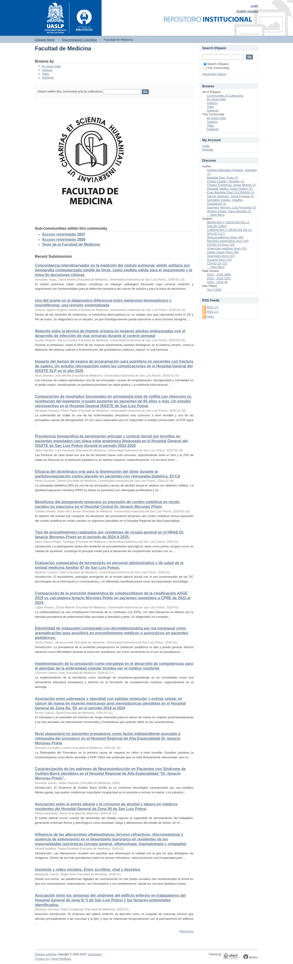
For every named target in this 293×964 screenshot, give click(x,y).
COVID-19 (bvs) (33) (221, 244)
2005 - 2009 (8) (217, 282)
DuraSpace (95, 954)
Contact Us (42, 958)
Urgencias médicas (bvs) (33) (227, 248)
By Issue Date (51, 66)
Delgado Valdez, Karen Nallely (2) (230, 188)
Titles (45, 74)
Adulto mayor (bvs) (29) (223, 252)
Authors (47, 70)
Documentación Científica (79, 39)
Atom (210, 316)
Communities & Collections (225, 95)
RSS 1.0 (212, 307)
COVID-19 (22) (217, 263)
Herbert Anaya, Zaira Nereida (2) (229, 211)
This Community (216, 68)
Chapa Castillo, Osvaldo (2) (225, 181)
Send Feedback (61, 958)
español (252, 11)
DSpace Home (45, 39)
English (242, 11)
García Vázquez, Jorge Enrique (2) (230, 196)
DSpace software (46, 954)
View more (186, 931)
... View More (216, 215)
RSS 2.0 (212, 311)
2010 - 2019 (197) (219, 278)
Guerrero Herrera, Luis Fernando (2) (231, 207)
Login (254, 6)
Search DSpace (216, 64)
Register (208, 149)
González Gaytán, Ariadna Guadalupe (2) (225, 201)
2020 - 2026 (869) (219, 274)
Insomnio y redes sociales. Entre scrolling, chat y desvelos (87, 870)
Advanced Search (214, 74)
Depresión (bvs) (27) (221, 256)
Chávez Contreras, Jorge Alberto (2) (231, 185)
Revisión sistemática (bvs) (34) (228, 241)
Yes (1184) (214, 289)
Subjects (48, 77)
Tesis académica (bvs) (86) (225, 237)
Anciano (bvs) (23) (219, 259)
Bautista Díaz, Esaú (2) (222, 177)
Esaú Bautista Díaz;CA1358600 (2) (230, 192)
